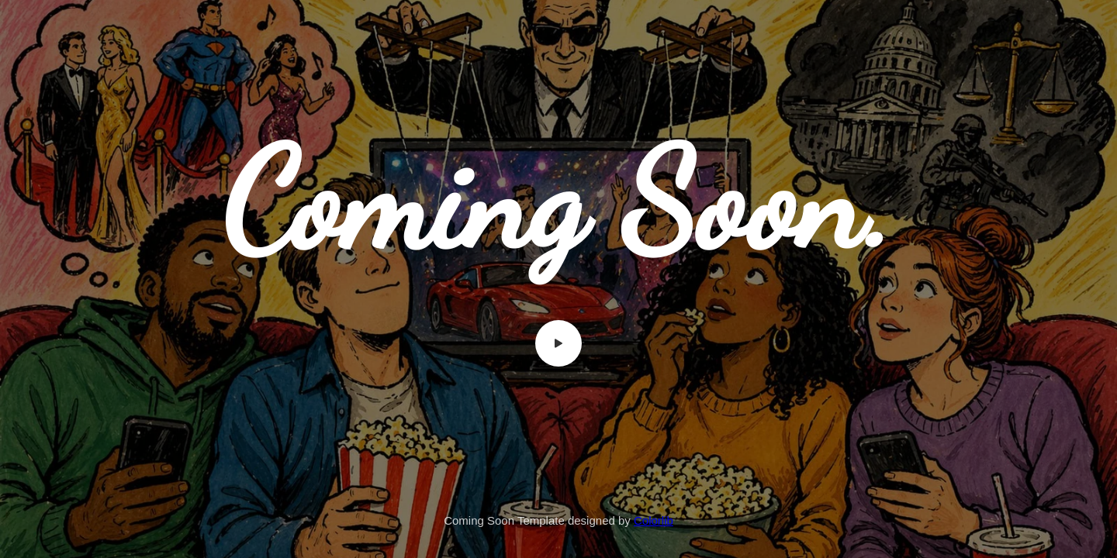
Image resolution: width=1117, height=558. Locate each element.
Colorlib (653, 520)
